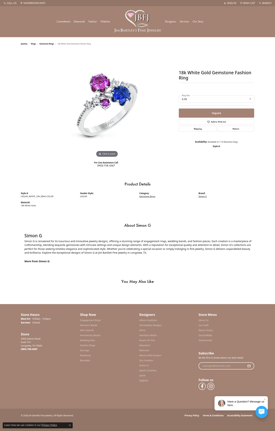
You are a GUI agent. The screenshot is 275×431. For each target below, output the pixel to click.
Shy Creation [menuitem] (146, 360)
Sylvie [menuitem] (142, 375)
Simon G (203, 196)
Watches (105, 21)
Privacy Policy (192, 415)
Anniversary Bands (90, 335)
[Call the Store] (29, 349)
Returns (236, 128)
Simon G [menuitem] (143, 365)
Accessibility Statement (239, 415)
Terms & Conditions (213, 415)
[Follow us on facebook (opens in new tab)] (202, 386)
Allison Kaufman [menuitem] (148, 320)
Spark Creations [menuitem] (148, 370)
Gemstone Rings (46, 44)
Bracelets (85, 360)
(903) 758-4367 (106, 165)
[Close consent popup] (70, 425)
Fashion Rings (87, 345)
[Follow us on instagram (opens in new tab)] (210, 386)
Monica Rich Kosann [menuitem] (150, 355)
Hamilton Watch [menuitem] (148, 335)
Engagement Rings (90, 320)
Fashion (92, 21)
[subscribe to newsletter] (249, 366)
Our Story (198, 21)
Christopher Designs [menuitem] (150, 325)
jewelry (24, 44)
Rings (33, 44)
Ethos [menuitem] (142, 330)
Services (184, 21)
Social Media (205, 335)
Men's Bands (87, 330)
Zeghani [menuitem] (143, 380)
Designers (170, 21)
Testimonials (205, 340)
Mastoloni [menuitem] (144, 345)
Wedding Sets (87, 340)
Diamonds (79, 21)
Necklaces (85, 355)
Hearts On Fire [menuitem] (147, 340)
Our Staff (203, 325)
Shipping (198, 128)
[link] (10, 3)
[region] (107, 104)
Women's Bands (88, 325)
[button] (230, 3)
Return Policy (206, 330)
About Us (204, 320)
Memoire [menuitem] (144, 350)
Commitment (63, 21)
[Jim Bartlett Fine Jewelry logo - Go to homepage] (137, 21)
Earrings (84, 350)
